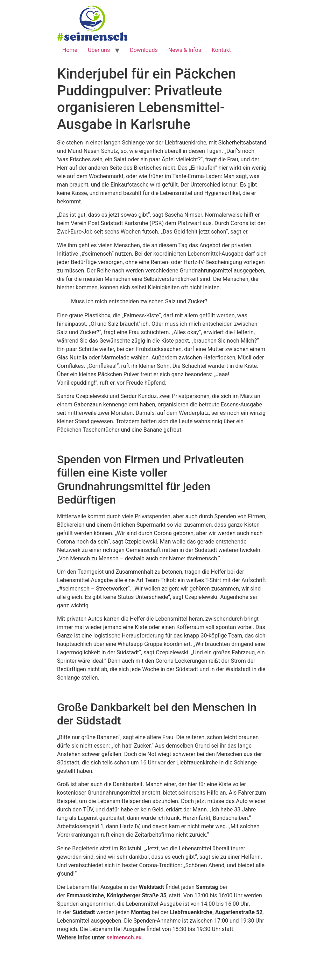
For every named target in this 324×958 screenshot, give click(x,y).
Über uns (99, 50)
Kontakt (221, 50)
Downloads (143, 50)
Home (69, 50)
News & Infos (184, 50)
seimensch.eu (123, 937)
